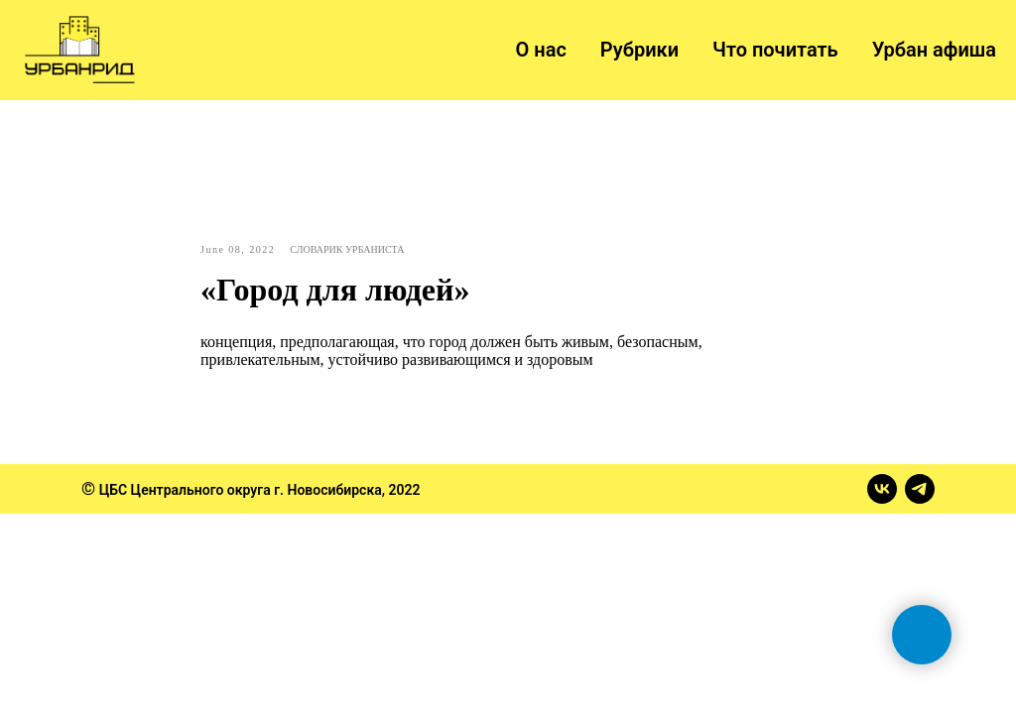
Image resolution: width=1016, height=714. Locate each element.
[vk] (882, 489)
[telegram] (920, 489)
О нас (541, 49)
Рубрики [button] (639, 49)
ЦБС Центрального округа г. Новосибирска (240, 490)
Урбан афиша (934, 49)
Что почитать (775, 49)
